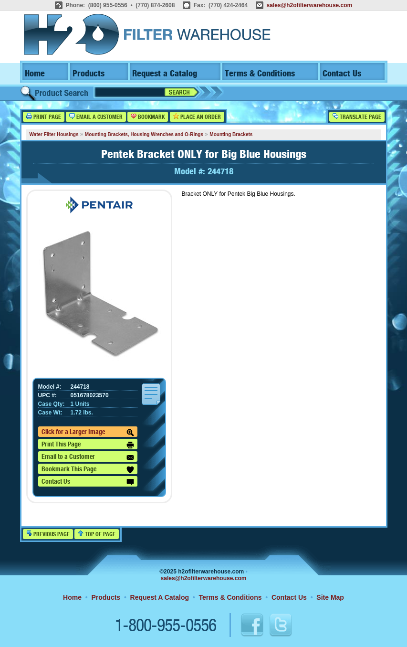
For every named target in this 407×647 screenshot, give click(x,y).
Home (35, 73)
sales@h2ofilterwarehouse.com (309, 5)
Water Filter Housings (54, 134)
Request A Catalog (159, 597)
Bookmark (148, 116)
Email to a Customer (88, 457)
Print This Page (88, 445)
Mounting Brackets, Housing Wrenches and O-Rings (144, 134)
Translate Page (357, 116)
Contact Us (342, 73)
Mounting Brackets (230, 134)
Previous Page (48, 534)
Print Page (43, 116)
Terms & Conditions (260, 73)
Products (88, 73)
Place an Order (197, 116)
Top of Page (96, 534)
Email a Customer (96, 116)
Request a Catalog (164, 73)
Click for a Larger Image (88, 432)
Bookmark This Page (88, 470)
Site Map (330, 597)
